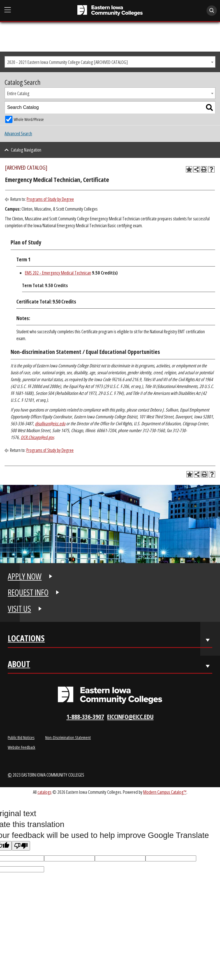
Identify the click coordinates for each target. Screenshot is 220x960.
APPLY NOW (25, 576)
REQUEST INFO (28, 592)
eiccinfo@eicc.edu (130, 716)
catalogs (45, 792)
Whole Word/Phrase (29, 119)
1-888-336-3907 (85, 716)
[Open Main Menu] (7, 10)
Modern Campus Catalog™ (164, 792)
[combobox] (110, 62)
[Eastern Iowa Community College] (110, 10)
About (19, 665)
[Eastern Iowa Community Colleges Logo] (110, 695)
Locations (26, 639)
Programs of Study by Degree (50, 199)
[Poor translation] (21, 846)
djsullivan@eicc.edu (50, 423)
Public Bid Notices (21, 737)
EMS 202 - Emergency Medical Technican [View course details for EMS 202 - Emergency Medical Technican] (58, 273)
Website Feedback (21, 747)
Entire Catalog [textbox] (18, 93)
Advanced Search (18, 133)
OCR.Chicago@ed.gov (37, 437)
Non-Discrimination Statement (68, 737)
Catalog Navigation (26, 150)
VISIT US (19, 608)
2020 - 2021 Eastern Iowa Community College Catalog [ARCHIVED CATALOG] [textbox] (67, 62)
